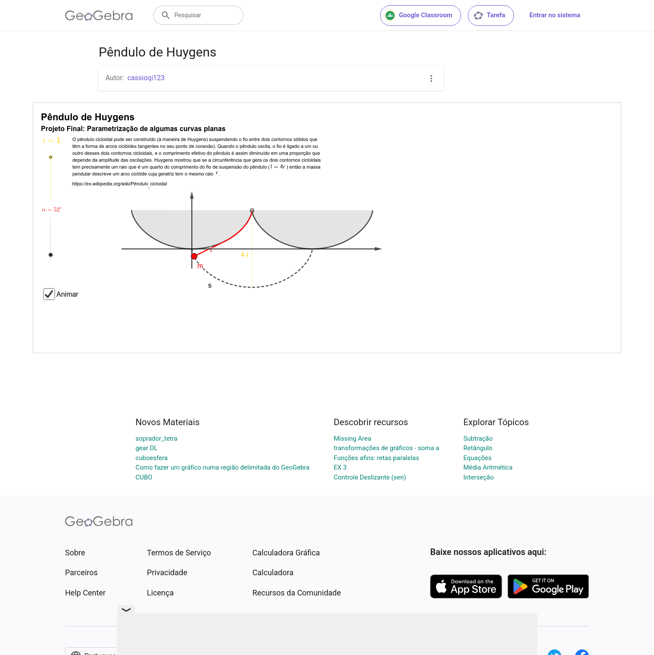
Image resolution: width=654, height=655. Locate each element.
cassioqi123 (146, 78)
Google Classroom (418, 15)
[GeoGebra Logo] (99, 15)
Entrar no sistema (554, 15)
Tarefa (489, 15)
